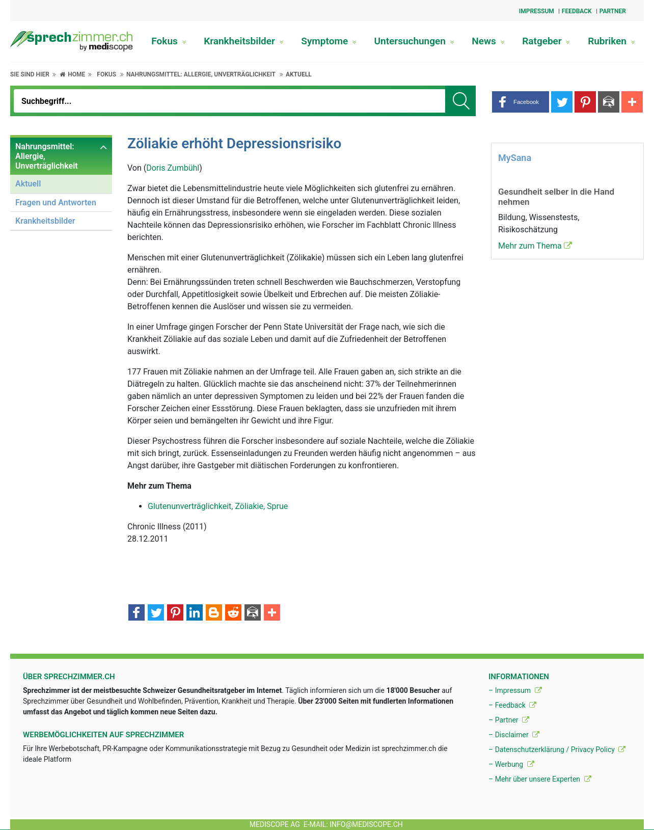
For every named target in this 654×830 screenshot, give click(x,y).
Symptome (329, 41)
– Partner (508, 720)
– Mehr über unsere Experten (539, 779)
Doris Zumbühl (172, 168)
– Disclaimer (513, 735)
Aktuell (299, 74)
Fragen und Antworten (55, 202)
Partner (613, 11)
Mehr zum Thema (535, 246)
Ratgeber (546, 41)
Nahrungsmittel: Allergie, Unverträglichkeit (201, 74)
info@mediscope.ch (366, 824)
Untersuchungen (414, 41)
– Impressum (515, 690)
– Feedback (512, 705)
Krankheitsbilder (243, 41)
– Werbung (511, 764)
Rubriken (611, 41)
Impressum (536, 11)
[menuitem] (61, 184)
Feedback (577, 11)
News (488, 41)
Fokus (168, 41)
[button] (520, 102)
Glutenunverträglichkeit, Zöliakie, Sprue (218, 506)
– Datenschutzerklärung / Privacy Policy (556, 749)
